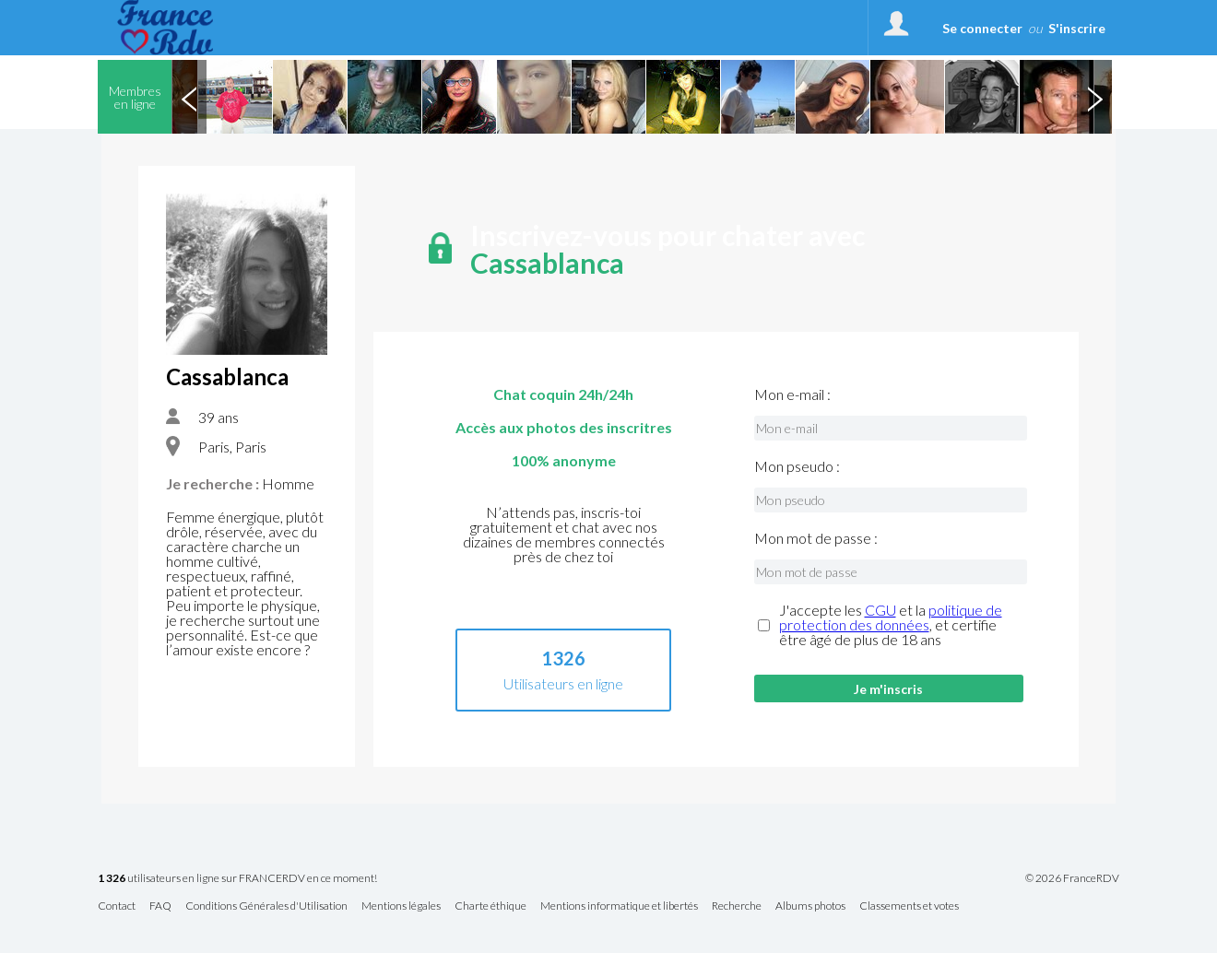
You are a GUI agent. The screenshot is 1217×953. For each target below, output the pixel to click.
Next (1094, 97)
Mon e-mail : (792, 394)
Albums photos (810, 906)
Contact (117, 906)
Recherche (737, 906)
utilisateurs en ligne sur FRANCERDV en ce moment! (237, 879)
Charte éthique (490, 906)
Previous (189, 97)
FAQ (160, 906)
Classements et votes (909, 906)
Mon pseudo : (797, 466)
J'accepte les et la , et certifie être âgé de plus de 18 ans (890, 625)
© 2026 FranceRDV (1072, 878)
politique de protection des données (890, 617)
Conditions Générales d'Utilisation (266, 906)
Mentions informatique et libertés (619, 906)
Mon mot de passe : (816, 538)
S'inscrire (1076, 28)
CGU (880, 609)
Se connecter (982, 28)
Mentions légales (401, 906)
